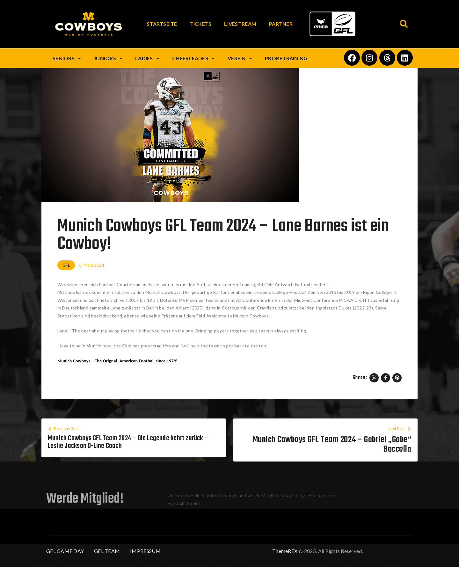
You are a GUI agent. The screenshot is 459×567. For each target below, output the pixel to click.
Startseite (162, 24)
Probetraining (286, 58)
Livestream (240, 24)
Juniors (108, 58)
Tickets (201, 24)
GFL (66, 265)
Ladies (147, 58)
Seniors (67, 58)
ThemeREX (284, 551)
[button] (404, 24)
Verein (240, 58)
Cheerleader (193, 58)
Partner (281, 24)
